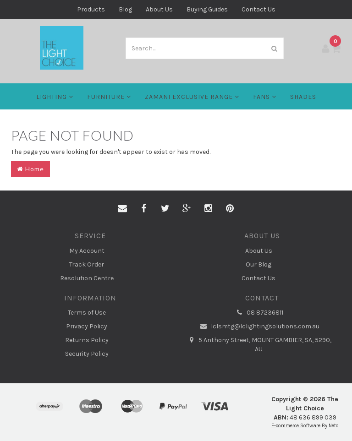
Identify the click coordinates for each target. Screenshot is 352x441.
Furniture (109, 97)
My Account (86, 251)
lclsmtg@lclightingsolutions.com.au (258, 326)
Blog (125, 9)
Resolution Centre (87, 278)
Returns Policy (87, 340)
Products (91, 9)
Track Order (86, 264)
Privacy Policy (86, 326)
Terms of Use (87, 312)
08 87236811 (258, 312)
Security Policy (87, 354)
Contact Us (258, 9)
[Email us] (122, 209)
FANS (264, 97)
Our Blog (258, 264)
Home (30, 169)
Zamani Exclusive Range (192, 97)
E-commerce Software (295, 426)
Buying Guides (207, 9)
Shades (303, 97)
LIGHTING (54, 97)
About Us (159, 9)
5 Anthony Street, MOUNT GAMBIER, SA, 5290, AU (258, 344)
